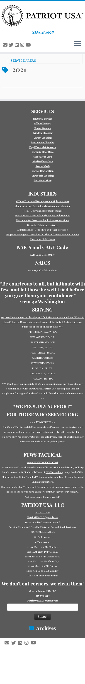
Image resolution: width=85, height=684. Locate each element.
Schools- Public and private (42, 225)
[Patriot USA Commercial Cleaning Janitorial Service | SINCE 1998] (42, 15)
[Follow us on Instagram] (23, 45)
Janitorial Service (42, 118)
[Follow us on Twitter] (12, 45)
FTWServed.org (54, 472)
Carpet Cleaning (42, 137)
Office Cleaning (42, 123)
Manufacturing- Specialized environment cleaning (42, 206)
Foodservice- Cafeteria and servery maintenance (42, 215)
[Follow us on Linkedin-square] (17, 45)
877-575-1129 (43, 512)
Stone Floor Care (42, 156)
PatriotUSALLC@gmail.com (42, 517)
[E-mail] (6, 45)
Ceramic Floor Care (42, 152)
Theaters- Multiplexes (42, 239)
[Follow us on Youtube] (29, 45)
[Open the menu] (77, 43)
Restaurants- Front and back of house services (42, 220)
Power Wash (43, 166)
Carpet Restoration (42, 171)
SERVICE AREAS (23, 61)
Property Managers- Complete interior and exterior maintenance (42, 234)
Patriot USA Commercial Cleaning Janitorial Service (44, 647)
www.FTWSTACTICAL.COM (42, 462)
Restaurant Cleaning (42, 142)
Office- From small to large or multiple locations (42, 201)
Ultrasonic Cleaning (42, 175)
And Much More (42, 180)
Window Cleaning (42, 133)
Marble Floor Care (42, 161)
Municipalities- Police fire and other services (42, 229)
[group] (42, 149)
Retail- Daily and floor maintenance (42, 210)
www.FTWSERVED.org (42, 422)
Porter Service (42, 128)
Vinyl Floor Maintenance (42, 147)
